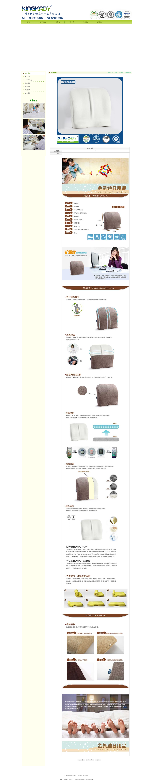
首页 (28, 22)
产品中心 (71, 22)
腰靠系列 (27, 86)
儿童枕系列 (28, 80)
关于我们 (43, 22)
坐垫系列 (27, 90)
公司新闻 (57, 22)
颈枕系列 (27, 83)
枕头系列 (27, 76)
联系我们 (100, 22)
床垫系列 (27, 93)
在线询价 (86, 22)
